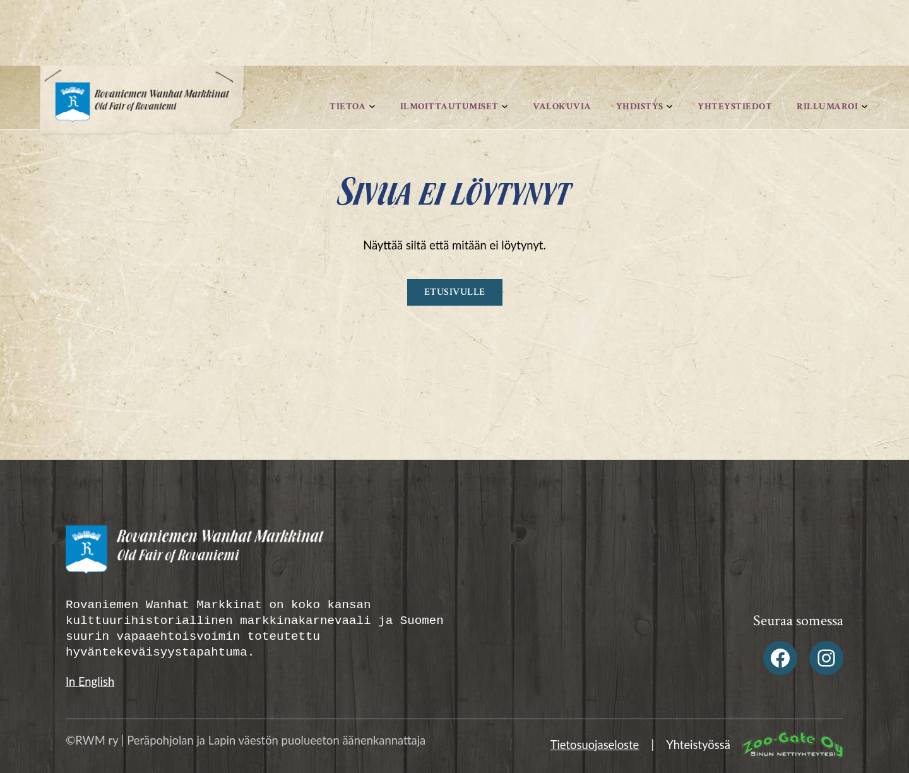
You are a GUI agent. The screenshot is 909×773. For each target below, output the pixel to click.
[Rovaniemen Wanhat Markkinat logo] (142, 110)
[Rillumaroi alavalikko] (864, 106)
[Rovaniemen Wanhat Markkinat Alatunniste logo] (257, 555)
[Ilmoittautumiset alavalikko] (504, 106)
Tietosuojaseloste (594, 745)
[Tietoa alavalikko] (372, 106)
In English (90, 681)
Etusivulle (454, 292)
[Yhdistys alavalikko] (669, 106)
